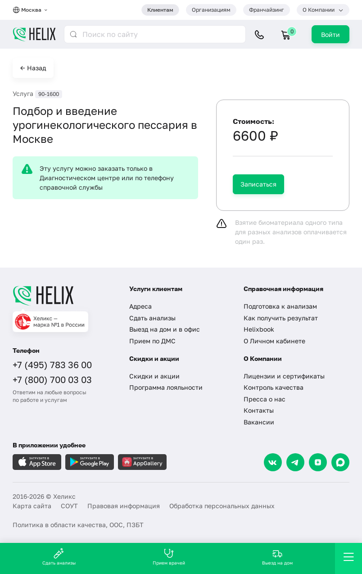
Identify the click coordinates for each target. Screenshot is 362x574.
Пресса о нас (264, 399)
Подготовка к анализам (280, 306)
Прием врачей (169, 556)
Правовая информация (123, 506)
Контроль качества (273, 387)
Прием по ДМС (152, 341)
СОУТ (69, 506)
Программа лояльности (166, 387)
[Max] (340, 462)
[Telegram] (295, 462)
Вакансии (259, 422)
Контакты (259, 410)
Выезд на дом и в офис (164, 329)
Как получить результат (281, 318)
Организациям (211, 9)
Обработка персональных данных (222, 506)
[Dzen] (318, 462)
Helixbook (259, 329)
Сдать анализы (152, 318)
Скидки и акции (154, 376)
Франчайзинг (266, 9)
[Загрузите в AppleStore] (37, 462)
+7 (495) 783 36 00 (52, 364)
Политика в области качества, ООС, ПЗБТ (78, 524)
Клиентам (160, 9)
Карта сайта (32, 506)
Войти (330, 34)
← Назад (33, 68)
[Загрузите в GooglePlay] (89, 462)
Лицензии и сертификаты (284, 376)
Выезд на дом (277, 556)
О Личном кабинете (274, 341)
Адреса (140, 306)
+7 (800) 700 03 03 (52, 379)
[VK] (273, 462)
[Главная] (64, 295)
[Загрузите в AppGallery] (142, 462)
